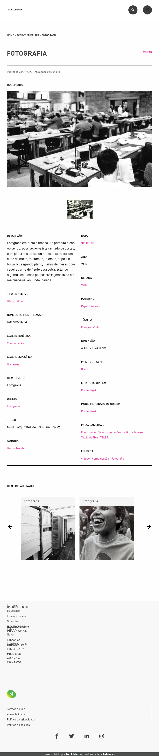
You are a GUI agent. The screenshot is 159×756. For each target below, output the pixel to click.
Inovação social (17, 616)
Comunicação (15, 343)
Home (10, 35)
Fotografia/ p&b (90, 327)
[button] (10, 527)
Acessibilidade (16, 714)
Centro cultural (17, 643)
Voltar (147, 52)
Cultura (12, 605)
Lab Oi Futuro (15, 649)
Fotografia (13, 406)
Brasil (84, 369)
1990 (84, 285)
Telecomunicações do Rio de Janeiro (120, 432)
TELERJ (105, 437)
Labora (11, 629)
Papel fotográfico (91, 306)
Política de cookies (18, 724)
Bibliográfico (15, 301)
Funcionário (88, 432)
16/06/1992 (87, 243)
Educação (13, 610)
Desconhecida (15, 448)
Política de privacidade (21, 719)
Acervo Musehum (28, 35)
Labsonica (13, 639)
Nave (10, 634)
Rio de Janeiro (89, 390)
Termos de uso (16, 709)
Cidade (85, 458)
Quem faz (13, 621)
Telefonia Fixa (89, 437)
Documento (14, 364)
